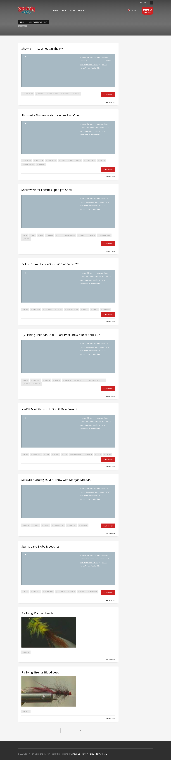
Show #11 (76, 94)
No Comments (110, 102)
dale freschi (49, 592)
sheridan (68, 380)
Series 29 (66, 94)
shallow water (29, 164)
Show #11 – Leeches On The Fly (42, 48)
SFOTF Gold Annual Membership (92, 61)
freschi (89, 454)
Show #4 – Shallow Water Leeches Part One (50, 115)
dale (25, 235)
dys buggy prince (77, 454)
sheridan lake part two (96, 380)
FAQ (105, 754)
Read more (107, 95)
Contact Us (75, 754)
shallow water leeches (87, 235)
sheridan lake (80, 380)
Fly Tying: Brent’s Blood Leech (40, 672)
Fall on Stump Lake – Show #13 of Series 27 (50, 264)
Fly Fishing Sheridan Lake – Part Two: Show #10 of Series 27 (60, 335)
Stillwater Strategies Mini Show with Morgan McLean (56, 480)
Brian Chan (39, 160)
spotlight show (105, 235)
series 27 (85, 309)
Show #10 (27, 384)
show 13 (95, 309)
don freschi (52, 160)
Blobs (26, 309)
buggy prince (37, 454)
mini (59, 235)
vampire (26, 239)
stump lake (106, 309)
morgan (46, 525)
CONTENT (147, 11)
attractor (27, 160)
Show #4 (41, 164)
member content (52, 94)
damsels (56, 454)
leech (41, 235)
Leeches (40, 94)
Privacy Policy (88, 754)
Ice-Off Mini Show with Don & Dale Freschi (49, 409)
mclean (36, 525)
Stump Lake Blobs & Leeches (40, 546)
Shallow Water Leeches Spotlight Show (46, 190)
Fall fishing (48, 309)
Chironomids (28, 94)
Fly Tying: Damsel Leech (37, 613)
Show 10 (37, 384)
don (33, 235)
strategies (84, 525)
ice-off (99, 454)
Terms (99, 754)
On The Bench (90, 160)
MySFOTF (143, 2)
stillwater (72, 525)
